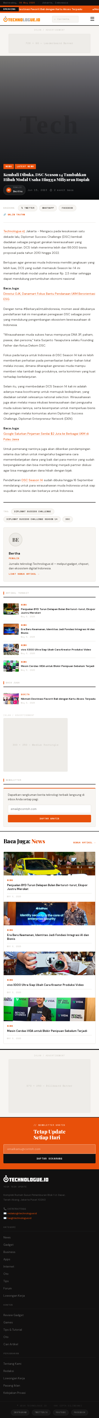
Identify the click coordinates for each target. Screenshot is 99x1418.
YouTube (61, 1412)
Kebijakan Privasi (14, 1393)
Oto (6, 1274)
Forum (7, 1288)
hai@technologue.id (19, 1218)
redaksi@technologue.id (22, 1213)
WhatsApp (48, 208)
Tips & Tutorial (12, 1330)
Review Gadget (13, 1315)
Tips (6, 1281)
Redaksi (8, 1371)
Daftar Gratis (49, 818)
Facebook (67, 208)
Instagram (20, 1412)
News (9, 166)
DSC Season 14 (32, 480)
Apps (6, 1259)
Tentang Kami (12, 1364)
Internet (8, 1266)
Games (8, 1322)
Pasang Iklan (11, 1385)
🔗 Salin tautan (14, 214)
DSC (68, 519)
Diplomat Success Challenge (32, 511)
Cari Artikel (10, 1344)
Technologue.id (14, 231)
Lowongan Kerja (14, 1295)
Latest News (25, 166)
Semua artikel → (84, 842)
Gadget (8, 1245)
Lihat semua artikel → (24, 574)
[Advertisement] (49, 111)
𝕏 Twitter (27, 208)
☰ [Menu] (92, 19)
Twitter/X (41, 1412)
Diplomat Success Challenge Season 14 (32, 519)
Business (9, 1252)
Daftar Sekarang (50, 1158)
